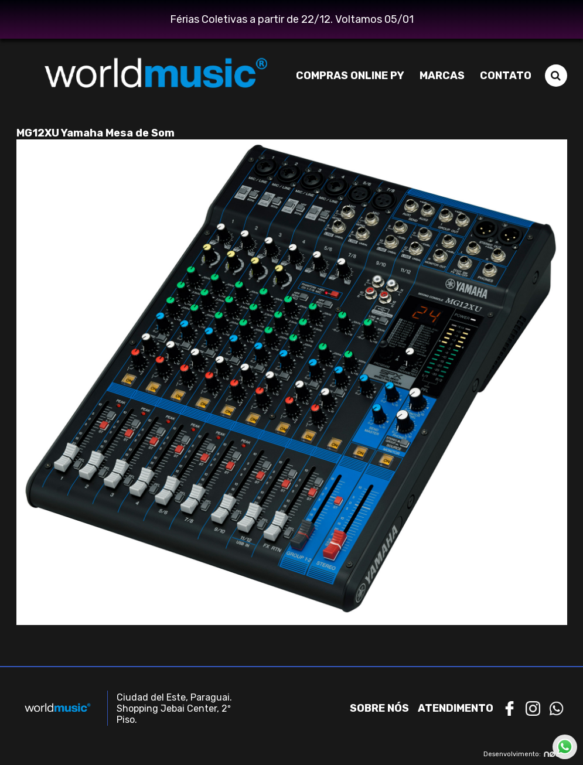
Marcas (442, 75)
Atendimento (455, 708)
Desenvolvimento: (525, 754)
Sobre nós (379, 708)
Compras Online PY (350, 75)
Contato (505, 75)
